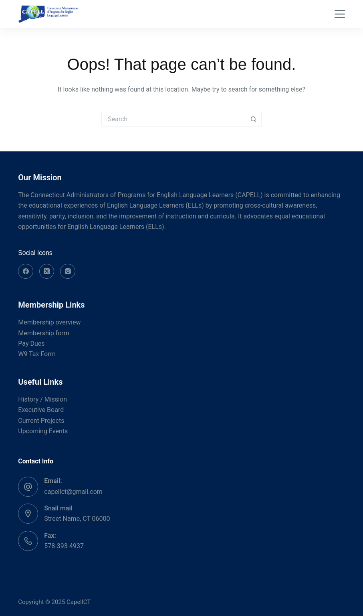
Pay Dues (31, 343)
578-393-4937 (64, 546)
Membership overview (49, 322)
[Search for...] (173, 119)
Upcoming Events (43, 431)
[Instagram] (67, 271)
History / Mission (42, 399)
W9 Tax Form (36, 354)
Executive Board (41, 410)
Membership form (43, 333)
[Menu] (340, 14)
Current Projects (41, 420)
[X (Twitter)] (46, 271)
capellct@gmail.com (73, 492)
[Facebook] (25, 271)
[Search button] (254, 119)
